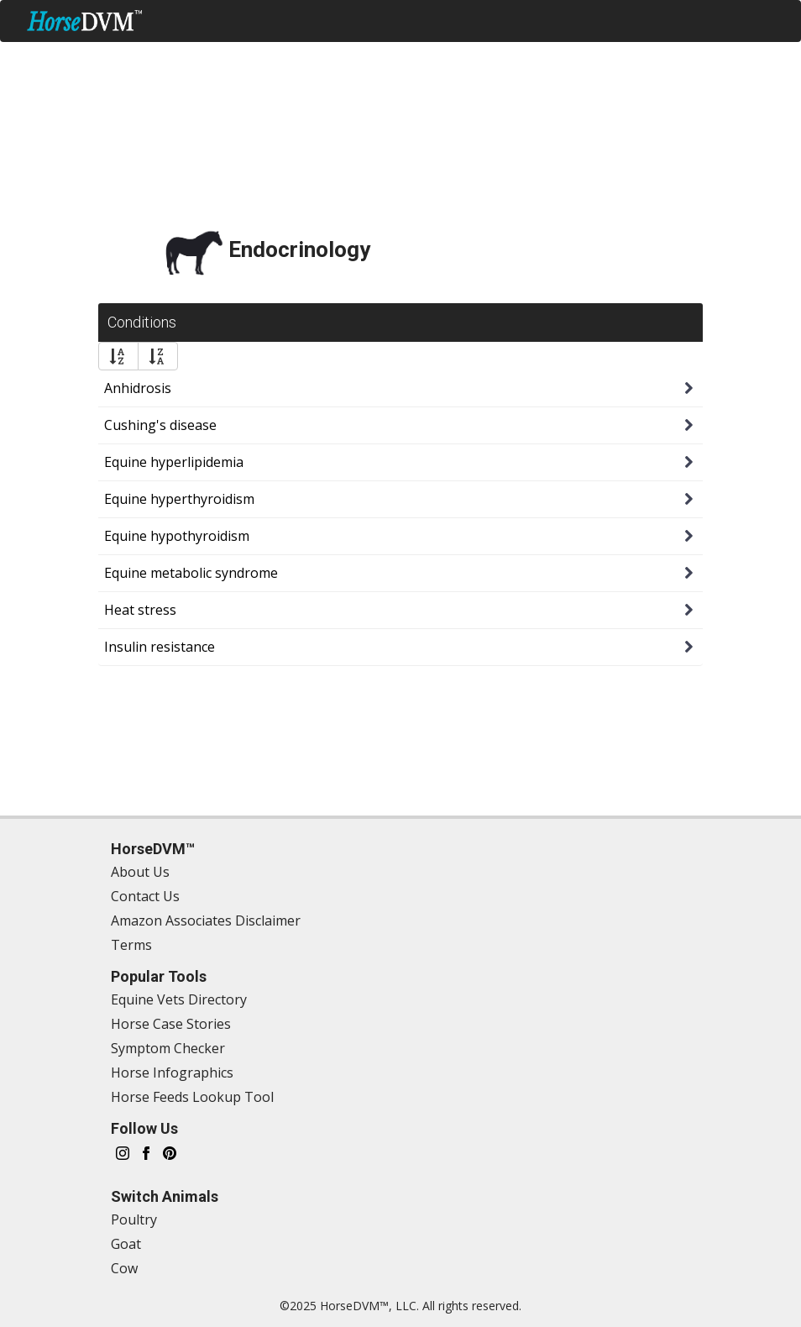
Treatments (413, 59)
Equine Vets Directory (179, 999)
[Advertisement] (400, 160)
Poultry (134, 1219)
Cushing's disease (160, 425)
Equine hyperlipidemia (173, 462)
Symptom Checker (96, 59)
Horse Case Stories (171, 1024)
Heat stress (140, 610)
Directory (606, 59)
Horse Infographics (172, 1072)
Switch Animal (720, 101)
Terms (131, 945)
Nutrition (513, 59)
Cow (124, 1268)
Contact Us (145, 896)
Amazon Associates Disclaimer (206, 920)
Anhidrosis (137, 388)
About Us (140, 872)
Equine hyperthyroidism (179, 499)
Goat (126, 1244)
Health (321, 59)
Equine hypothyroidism (176, 536)
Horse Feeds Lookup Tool (192, 1097)
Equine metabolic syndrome (191, 573)
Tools (683, 59)
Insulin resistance (159, 646)
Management (224, 59)
